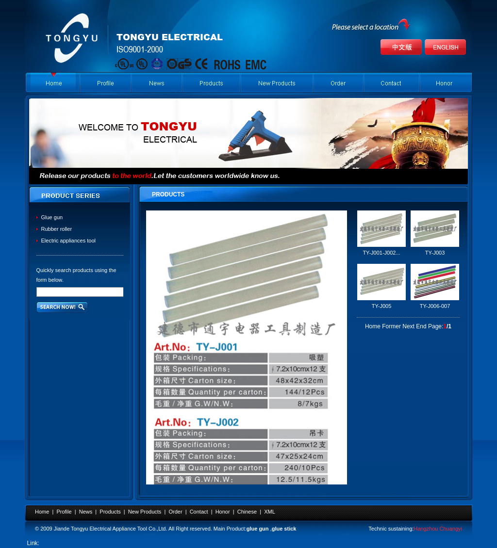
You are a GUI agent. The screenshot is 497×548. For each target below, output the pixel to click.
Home (42, 512)
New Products (144, 512)
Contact (199, 512)
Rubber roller (56, 229)
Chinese (247, 512)
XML (269, 512)
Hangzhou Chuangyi (438, 529)
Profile (63, 512)
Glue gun (52, 217)
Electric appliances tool (68, 240)
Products (109, 512)
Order (175, 512)
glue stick (284, 529)
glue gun (258, 529)
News (86, 512)
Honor (222, 512)
